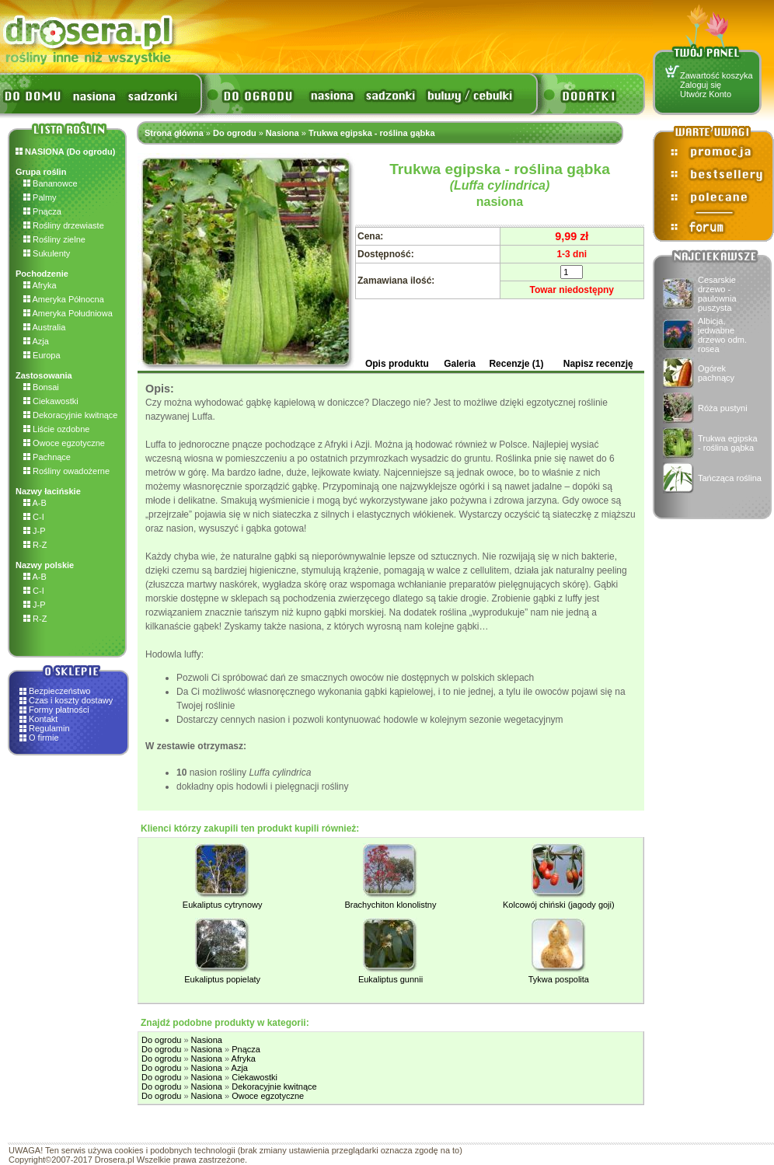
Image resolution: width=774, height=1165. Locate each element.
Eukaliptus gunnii (390, 979)
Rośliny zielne (54, 239)
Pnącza (42, 211)
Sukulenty (46, 253)
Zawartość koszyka (716, 75)
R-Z (35, 544)
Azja (36, 341)
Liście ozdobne (56, 429)
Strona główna (174, 133)
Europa (42, 355)
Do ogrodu (234, 133)
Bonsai (41, 387)
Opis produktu (397, 363)
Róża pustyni (723, 408)
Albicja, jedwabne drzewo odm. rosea (722, 335)
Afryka (40, 285)
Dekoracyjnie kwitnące (70, 415)
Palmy (40, 197)
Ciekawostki (50, 401)
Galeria (460, 363)
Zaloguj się (700, 84)
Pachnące (47, 457)
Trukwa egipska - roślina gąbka (728, 443)
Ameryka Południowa (68, 313)
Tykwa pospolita (558, 979)
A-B (35, 503)
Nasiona (282, 133)
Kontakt (43, 719)
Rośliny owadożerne (66, 471)
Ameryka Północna (63, 299)
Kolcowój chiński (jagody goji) (559, 904)
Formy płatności (59, 709)
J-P (34, 530)
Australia (44, 327)
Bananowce (50, 183)
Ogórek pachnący (716, 373)
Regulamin (49, 728)
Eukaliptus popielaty (222, 979)
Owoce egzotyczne (64, 443)
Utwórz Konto (705, 94)
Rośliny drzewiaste (63, 225)
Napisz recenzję (598, 363)
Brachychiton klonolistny (390, 904)
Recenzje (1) (516, 363)
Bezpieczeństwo (60, 691)
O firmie (44, 737)
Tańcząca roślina (730, 478)
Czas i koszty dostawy (71, 700)
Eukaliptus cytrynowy (223, 904)
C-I (33, 516)
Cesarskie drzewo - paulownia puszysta (717, 293)
